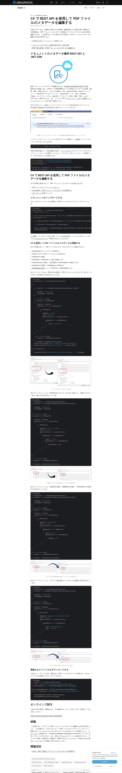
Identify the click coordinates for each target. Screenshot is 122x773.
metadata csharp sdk (79, 762)
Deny (111, 766)
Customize (98, 766)
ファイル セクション (41, 238)
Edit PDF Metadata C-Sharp (51, 762)
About (80, 2)
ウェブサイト (72, 2)
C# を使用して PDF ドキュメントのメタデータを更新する (52, 190)
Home (20, 8)
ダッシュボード (66, 151)
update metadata (48, 765)
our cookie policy (101, 758)
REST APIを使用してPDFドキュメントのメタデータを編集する (53, 48)
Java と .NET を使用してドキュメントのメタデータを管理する (53, 751)
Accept (104, 761)
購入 (57, 2)
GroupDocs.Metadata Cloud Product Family (43, 759)
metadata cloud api (67, 762)
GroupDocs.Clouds (41, 15)
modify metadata (36, 765)
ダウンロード (36, 193)
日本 (98, 2)
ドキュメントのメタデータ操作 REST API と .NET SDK (50, 45)
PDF (31, 86)
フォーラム (39, 741)
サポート (63, 2)
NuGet (77, 139)
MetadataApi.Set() (38, 268)
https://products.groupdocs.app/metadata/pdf (46, 716)
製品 (51, 2)
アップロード (54, 187)
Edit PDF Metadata (37, 762)
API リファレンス (61, 736)
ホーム (32, 15)
